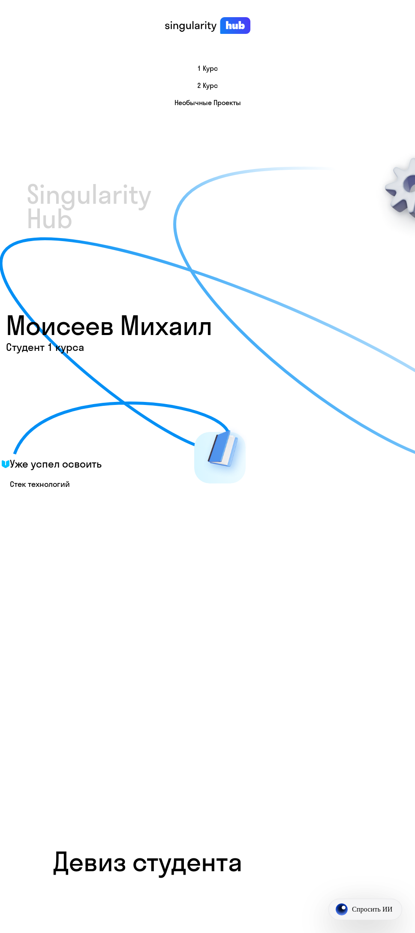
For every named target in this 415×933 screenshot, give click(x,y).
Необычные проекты (207, 102)
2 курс (207, 85)
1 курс (207, 68)
